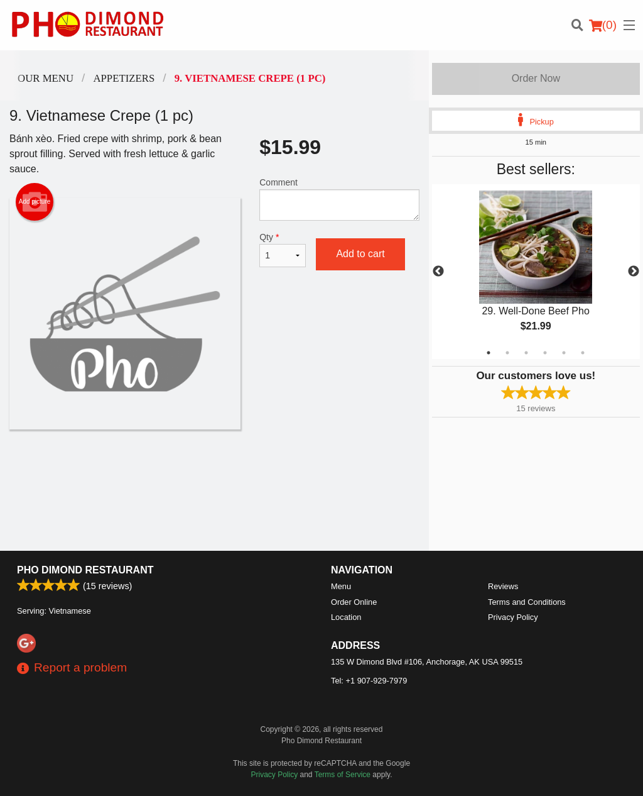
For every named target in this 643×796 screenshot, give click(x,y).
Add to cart (360, 253)
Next (633, 271)
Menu (341, 586)
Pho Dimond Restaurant (85, 570)
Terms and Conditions (527, 602)
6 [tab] (582, 352)
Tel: (369, 680)
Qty (282, 249)
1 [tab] (488, 352)
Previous (438, 271)
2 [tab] (507, 352)
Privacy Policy (513, 617)
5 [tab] (564, 352)
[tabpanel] (536, 271)
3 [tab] (526, 352)
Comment (339, 199)
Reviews (503, 586)
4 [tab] (545, 352)
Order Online (354, 602)
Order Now (536, 78)
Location (346, 617)
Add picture (35, 202)
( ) (603, 25)
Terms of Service (342, 774)
